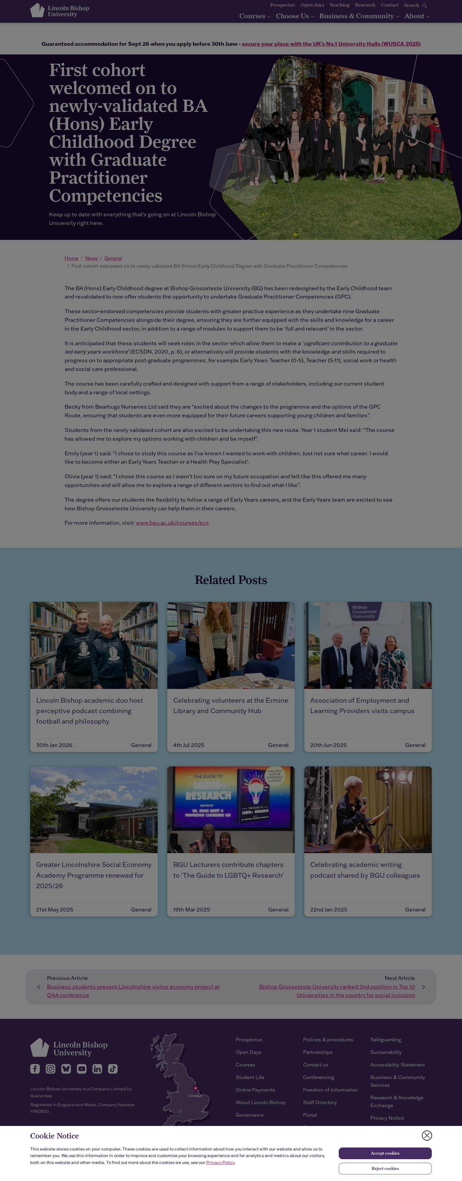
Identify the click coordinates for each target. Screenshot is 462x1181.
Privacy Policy (220, 1162)
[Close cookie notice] (427, 1135)
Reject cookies (385, 1168)
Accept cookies (385, 1153)
